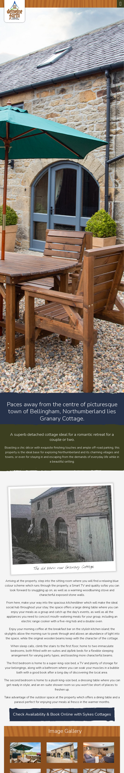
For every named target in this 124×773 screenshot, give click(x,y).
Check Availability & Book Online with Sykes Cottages (62, 714)
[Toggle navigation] (120, 4)
